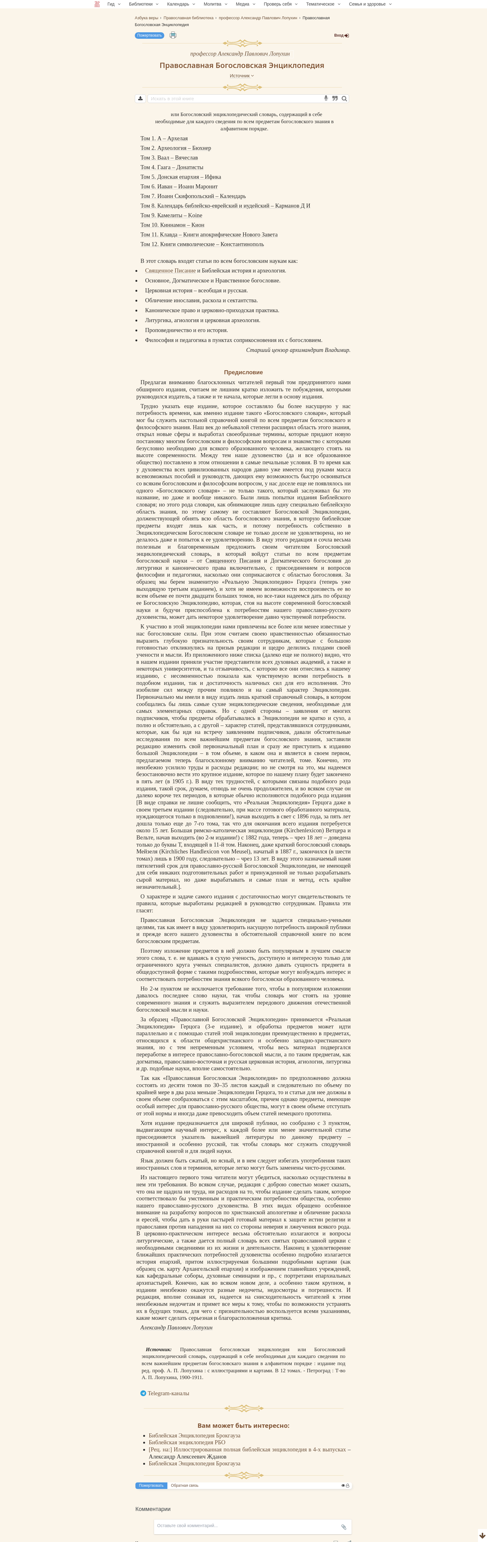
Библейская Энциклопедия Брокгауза (194, 1435)
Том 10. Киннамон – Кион (172, 225)
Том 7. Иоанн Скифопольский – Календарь (193, 196)
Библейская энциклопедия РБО (187, 1442)
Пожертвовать (149, 35)
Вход (341, 35)
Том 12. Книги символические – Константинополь (202, 244)
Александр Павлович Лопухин (176, 1327)
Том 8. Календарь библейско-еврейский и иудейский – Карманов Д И (225, 205)
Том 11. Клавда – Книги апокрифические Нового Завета (209, 234)
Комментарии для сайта (41, 1538)
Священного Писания (233, 560)
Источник (242, 75)
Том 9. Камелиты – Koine (171, 215)
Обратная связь (184, 1485)
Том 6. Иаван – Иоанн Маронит (179, 186)
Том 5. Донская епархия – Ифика (180, 176)
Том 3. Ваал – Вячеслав (169, 157)
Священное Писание (170, 270)
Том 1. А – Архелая (164, 138)
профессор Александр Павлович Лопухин (240, 53)
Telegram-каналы (168, 1393)
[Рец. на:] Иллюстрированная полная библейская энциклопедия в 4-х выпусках (248, 1449)
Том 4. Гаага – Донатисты (171, 167)
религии (335, 1219)
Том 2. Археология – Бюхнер (175, 148)
